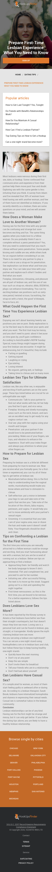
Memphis (13, 791)
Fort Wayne (14, 777)
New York (38, 748)
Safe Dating (26, 858)
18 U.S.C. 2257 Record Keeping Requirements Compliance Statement (26, 825)
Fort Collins (14, 770)
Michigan (13, 798)
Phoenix (38, 770)
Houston (13, 784)
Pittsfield (38, 777)
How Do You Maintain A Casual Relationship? (21, 122)
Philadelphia (38, 762)
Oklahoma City (38, 755)
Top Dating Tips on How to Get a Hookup (26, 135)
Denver (13, 762)
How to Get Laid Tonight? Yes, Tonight (25, 104)
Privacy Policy (26, 863)
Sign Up (26, 60)
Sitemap (26, 846)
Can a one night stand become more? (24, 141)
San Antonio (38, 791)
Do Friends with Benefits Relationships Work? (25, 112)
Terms (26, 841)
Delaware (14, 755)
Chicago (14, 748)
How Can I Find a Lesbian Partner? (23, 129)
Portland (38, 784)
